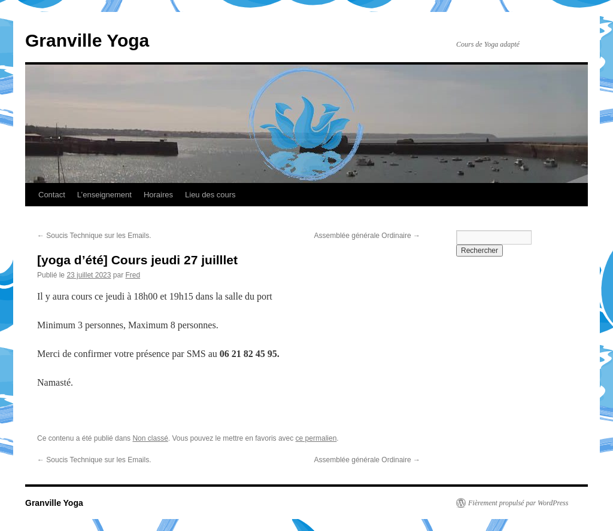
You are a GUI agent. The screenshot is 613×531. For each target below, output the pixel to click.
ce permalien (316, 438)
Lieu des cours (210, 194)
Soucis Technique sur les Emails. (94, 235)
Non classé (150, 438)
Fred (132, 275)
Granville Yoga (87, 40)
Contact (51, 194)
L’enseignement (104, 194)
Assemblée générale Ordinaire (367, 235)
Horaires (158, 194)
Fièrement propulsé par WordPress (518, 503)
